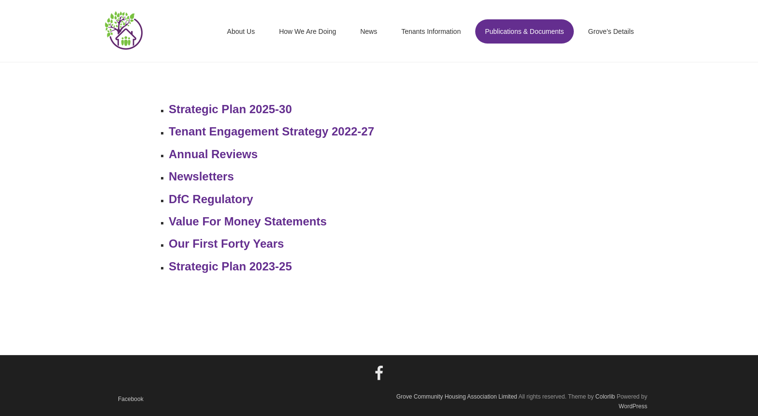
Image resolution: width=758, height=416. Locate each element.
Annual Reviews (213, 154)
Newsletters (201, 176)
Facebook (131, 399)
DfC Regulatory (211, 199)
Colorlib (605, 396)
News (368, 31)
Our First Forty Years (226, 243)
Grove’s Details (611, 31)
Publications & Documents (524, 31)
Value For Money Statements (248, 221)
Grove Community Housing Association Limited (456, 396)
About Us (241, 31)
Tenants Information (431, 31)
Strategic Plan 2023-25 (230, 266)
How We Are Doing (307, 31)
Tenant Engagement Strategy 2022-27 (271, 131)
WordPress (633, 406)
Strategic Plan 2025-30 (230, 109)
